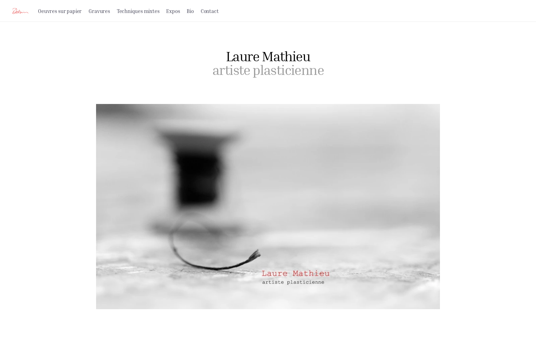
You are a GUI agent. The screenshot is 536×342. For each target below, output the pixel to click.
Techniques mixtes (138, 11)
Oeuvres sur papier (60, 11)
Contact (210, 11)
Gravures (99, 11)
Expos (173, 11)
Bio (190, 11)
